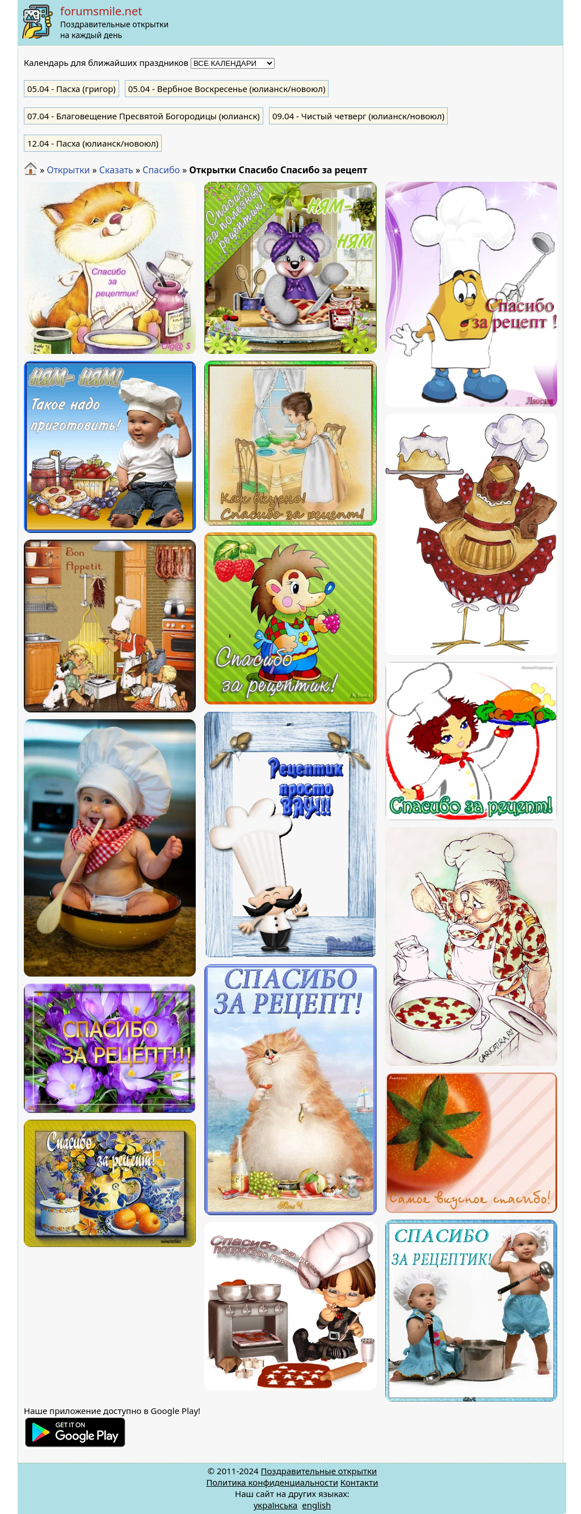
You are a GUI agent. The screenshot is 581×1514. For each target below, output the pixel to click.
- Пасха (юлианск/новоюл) (92, 143)
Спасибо (161, 170)
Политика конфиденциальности (272, 1482)
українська (276, 1505)
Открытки (68, 170)
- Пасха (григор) (71, 88)
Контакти (359, 1482)
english (316, 1505)
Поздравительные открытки (318, 1471)
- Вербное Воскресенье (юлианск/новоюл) (227, 88)
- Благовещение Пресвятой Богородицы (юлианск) (143, 116)
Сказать (116, 170)
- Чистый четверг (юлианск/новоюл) (358, 116)
